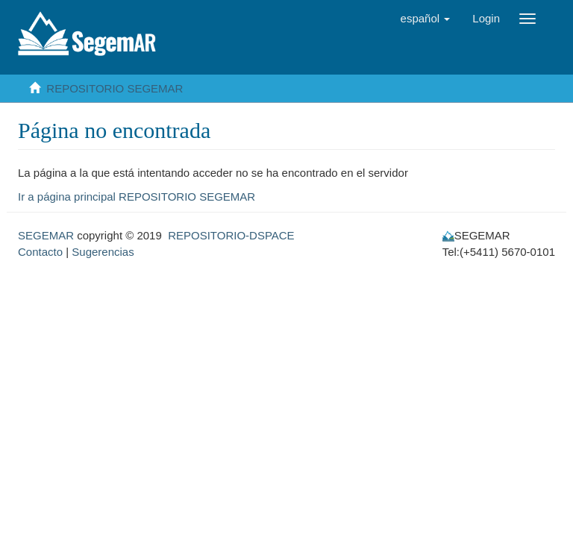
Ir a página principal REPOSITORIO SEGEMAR (136, 196)
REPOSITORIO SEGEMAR (114, 88)
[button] (425, 18)
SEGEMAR (46, 235)
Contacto (40, 251)
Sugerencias (103, 251)
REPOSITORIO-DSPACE (231, 235)
